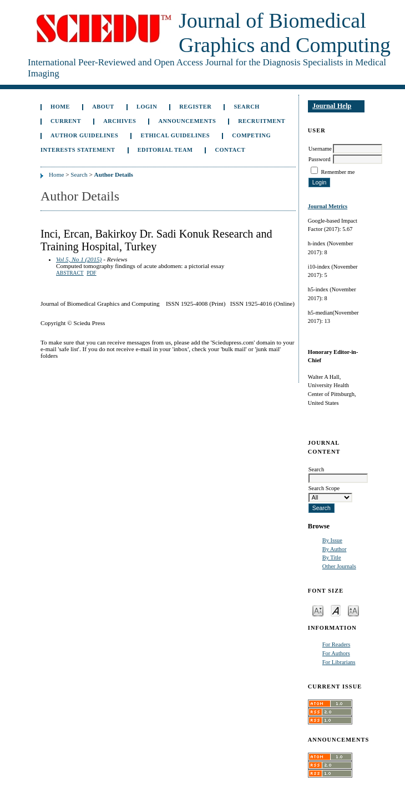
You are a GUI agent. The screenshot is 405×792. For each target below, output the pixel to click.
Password (319, 159)
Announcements (187, 121)
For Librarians (339, 662)
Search (246, 107)
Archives (119, 121)
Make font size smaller (317, 610)
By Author (334, 549)
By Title (331, 557)
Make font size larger (353, 610)
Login (146, 107)
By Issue (332, 540)
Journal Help (331, 106)
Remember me (338, 172)
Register (195, 107)
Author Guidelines (84, 135)
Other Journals (339, 566)
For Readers (336, 644)
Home (60, 107)
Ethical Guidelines (175, 135)
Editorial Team (165, 150)
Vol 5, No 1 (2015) (79, 259)
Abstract (70, 273)
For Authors (336, 653)
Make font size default (335, 610)
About (103, 107)
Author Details (113, 174)
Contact (230, 150)
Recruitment (261, 121)
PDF (91, 273)
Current (65, 121)
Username (320, 149)
